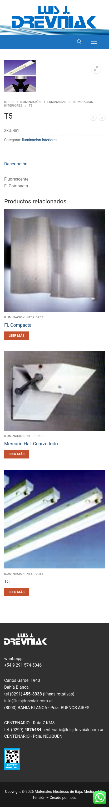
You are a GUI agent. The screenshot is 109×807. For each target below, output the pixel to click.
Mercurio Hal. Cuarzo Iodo (31, 443)
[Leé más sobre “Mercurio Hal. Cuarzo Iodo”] (16, 454)
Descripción (15, 163)
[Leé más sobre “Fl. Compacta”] (16, 335)
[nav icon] (94, 41)
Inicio (9, 102)
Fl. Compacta (18, 325)
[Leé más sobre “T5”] (16, 592)
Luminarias (56, 102)
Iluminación (30, 102)
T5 (6, 581)
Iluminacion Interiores (39, 140)
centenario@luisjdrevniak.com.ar (73, 729)
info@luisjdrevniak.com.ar (28, 700)
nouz (73, 797)
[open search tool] (79, 41)
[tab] (15, 164)
